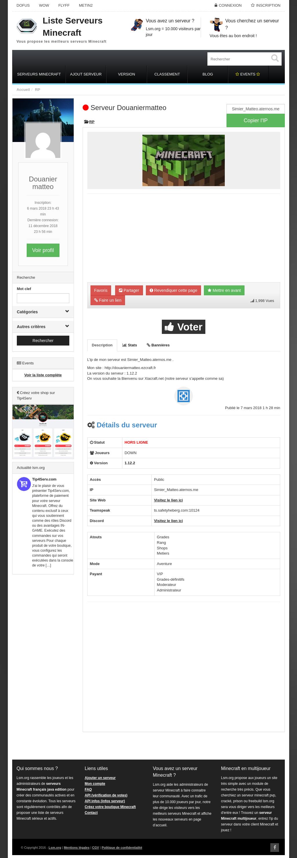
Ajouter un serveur (100, 778)
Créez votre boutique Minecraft (110, 807)
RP (37, 89)
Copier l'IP (255, 120)
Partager (129, 290)
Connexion (230, 5)
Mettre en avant (224, 290)
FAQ (88, 789)
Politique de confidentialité (122, 847)
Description (102, 345)
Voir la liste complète (43, 375)
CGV (95, 847)
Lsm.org (55, 847)
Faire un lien (108, 300)
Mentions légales (77, 847)
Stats (129, 345)
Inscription (268, 5)
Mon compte (95, 784)
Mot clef (24, 289)
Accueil (23, 89)
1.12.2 (130, 463)
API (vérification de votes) (106, 795)
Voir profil (43, 250)
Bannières (158, 345)
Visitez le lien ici (168, 500)
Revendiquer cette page (174, 290)
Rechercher (42, 340)
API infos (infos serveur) (105, 801)
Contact (91, 813)
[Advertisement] (43, 667)
